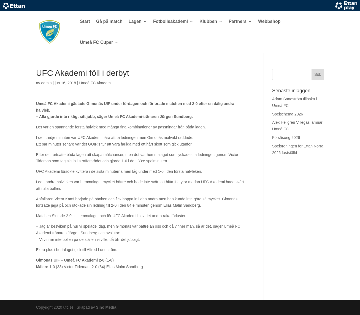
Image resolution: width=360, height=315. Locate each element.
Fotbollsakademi (170, 21)
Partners (238, 21)
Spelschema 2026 (287, 114)
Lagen (135, 21)
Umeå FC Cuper (96, 42)
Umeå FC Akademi (95, 83)
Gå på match (109, 21)
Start (85, 21)
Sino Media (106, 307)
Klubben (208, 21)
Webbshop (269, 21)
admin (46, 83)
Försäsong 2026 (286, 137)
